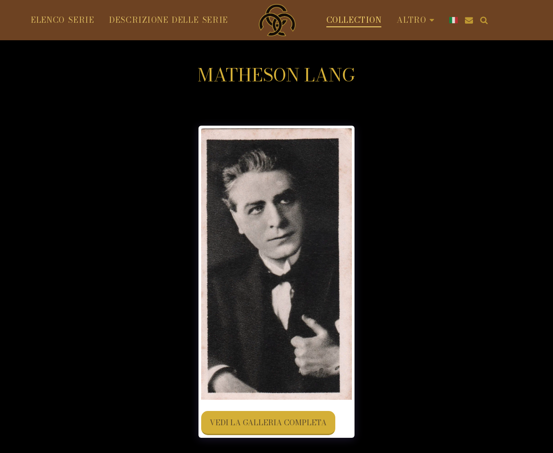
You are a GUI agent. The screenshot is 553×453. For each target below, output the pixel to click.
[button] (469, 20)
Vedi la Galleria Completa (268, 422)
